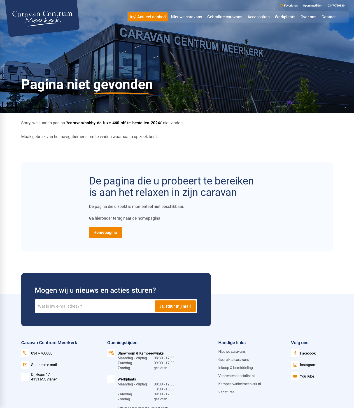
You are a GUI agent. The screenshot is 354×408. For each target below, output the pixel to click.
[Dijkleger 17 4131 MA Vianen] (39, 377)
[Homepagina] (105, 232)
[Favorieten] (289, 5)
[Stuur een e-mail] (39, 365)
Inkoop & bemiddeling (235, 368)
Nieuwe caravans (232, 351)
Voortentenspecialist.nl (236, 376)
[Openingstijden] (312, 5)
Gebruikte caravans (233, 359)
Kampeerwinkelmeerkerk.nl (239, 384)
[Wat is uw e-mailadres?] (116, 306)
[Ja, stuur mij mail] (175, 306)
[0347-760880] (336, 5)
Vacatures (226, 392)
